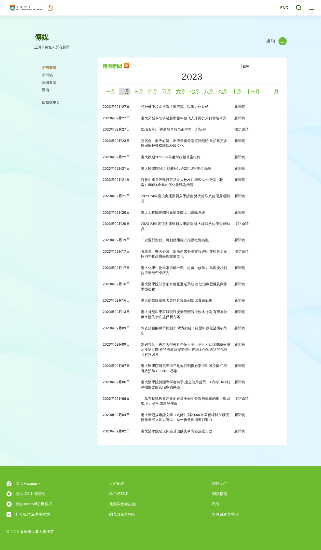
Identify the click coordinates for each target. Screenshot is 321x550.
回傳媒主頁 (51, 102)
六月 (180, 92)
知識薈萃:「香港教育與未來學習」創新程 (173, 129)
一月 (110, 92)
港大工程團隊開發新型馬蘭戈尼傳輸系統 (173, 212)
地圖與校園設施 (122, 504)
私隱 (216, 504)
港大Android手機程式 (29, 504)
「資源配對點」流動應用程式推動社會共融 (175, 240)
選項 (276, 41)
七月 (194, 92)
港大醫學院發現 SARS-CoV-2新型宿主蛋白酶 (176, 168)
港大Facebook (23, 483)
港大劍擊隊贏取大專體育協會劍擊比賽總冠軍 (176, 300)
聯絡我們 (219, 483)
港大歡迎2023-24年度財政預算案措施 (170, 157)
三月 (138, 92)
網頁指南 (219, 493)
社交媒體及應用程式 (28, 514)
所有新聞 (49, 68)
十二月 (271, 92)
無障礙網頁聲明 (225, 514)
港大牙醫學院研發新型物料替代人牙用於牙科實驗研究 (183, 118)
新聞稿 (47, 75)
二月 (124, 92)
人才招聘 (116, 483)
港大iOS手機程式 (25, 494)
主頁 (38, 47)
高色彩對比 (118, 493)
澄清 (45, 90)
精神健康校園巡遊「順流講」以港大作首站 (175, 107)
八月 (208, 92)
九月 (222, 92)
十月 (236, 92)
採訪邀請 (49, 82)
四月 (152, 92)
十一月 (253, 92)
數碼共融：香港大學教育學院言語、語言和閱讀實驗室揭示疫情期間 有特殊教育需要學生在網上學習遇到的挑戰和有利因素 (185, 349)
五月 (166, 92)
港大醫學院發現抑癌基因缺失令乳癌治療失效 (176, 431)
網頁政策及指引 (122, 514)
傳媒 (48, 47)
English (280, 10)
